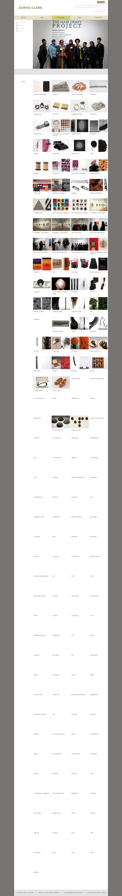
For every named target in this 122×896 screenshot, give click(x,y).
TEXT (80, 17)
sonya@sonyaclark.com (73, 892)
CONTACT (99, 17)
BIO (42, 17)
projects (21, 25)
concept (21, 22)
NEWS (23, 17)
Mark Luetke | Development (49, 892)
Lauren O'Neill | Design (25, 892)
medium (21, 28)
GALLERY (61, 17)
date (20, 31)
